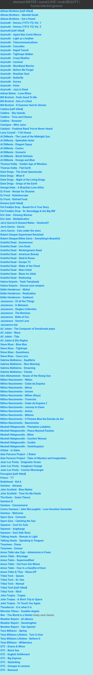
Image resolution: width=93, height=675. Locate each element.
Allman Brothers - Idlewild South (19, 15)
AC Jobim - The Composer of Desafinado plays (27, 328)
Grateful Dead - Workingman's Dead (21, 250)
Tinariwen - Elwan (10, 544)
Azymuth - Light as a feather (17, 38)
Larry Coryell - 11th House (15, 132)
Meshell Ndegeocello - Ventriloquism (22, 446)
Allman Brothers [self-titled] (16, 11)
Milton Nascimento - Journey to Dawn (22, 407)
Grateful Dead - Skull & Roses (17, 258)
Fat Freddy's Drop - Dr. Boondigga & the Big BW (27, 211)
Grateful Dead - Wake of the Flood (20, 266)
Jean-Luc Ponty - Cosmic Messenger (22, 470)
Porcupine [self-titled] (13, 473)
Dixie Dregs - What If (12, 175)
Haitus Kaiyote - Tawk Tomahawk (19, 281)
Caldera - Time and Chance (16, 116)
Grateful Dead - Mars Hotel (16, 269)
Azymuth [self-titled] (12, 30)
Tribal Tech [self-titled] (13, 587)
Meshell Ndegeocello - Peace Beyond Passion (27, 430)
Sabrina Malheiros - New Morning (20, 364)
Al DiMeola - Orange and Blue (17, 160)
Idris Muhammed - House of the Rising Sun (25, 375)
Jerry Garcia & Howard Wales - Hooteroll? (24, 222)
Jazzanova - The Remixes (15, 313)
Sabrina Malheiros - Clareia (16, 371)
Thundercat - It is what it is (16, 607)
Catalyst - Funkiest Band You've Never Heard (26, 128)
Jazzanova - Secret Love (14, 320)
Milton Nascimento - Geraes (16, 391)
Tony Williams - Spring (13, 630)
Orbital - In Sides (10, 450)
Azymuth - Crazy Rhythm (15, 58)
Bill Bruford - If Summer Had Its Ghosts (23, 105)
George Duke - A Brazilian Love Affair (22, 187)
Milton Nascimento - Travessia (18, 399)
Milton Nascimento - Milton (16, 379)
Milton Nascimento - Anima (16, 411)
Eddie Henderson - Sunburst (16, 297)
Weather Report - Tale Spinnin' (18, 626)
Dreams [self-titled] (11, 203)
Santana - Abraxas (11, 485)
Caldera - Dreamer (11, 120)
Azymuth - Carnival (11, 62)
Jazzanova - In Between (14, 305)
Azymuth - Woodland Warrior (17, 66)
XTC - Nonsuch (9, 670)
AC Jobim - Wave (10, 332)
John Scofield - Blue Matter (16, 489)
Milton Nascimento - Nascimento (19, 422)
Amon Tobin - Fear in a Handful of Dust (23, 568)
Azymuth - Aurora (10, 81)
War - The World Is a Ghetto (16, 615)
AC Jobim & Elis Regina (14, 340)
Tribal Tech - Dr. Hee (12, 579)
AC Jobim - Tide (9, 336)
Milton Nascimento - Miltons (17, 415)
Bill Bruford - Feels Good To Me (18, 97)
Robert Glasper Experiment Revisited (21, 234)
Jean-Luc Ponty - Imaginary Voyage (21, 466)
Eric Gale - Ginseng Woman (16, 215)
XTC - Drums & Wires (12, 646)
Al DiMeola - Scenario (13, 152)
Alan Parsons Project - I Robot (18, 454)
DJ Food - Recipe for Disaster (17, 191)
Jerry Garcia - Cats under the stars (20, 230)
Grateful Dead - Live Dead (15, 246)
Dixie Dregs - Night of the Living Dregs (22, 179)
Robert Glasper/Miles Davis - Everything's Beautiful (30, 238)
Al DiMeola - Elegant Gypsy (16, 144)
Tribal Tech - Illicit (11, 591)
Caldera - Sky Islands (12, 113)
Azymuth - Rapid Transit (14, 50)
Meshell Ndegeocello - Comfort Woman (23, 438)
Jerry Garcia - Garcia (12, 226)
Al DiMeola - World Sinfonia (16, 156)
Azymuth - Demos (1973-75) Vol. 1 (20, 22)
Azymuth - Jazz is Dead (14, 89)
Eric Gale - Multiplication (14, 218)
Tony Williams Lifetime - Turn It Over (21, 634)
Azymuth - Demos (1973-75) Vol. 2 (20, 26)
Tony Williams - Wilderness (16, 642)
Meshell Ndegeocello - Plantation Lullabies (25, 426)
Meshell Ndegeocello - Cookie (17, 442)
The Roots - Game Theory (15, 497)
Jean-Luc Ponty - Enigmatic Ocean (20, 462)
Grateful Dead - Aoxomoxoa (16, 242)
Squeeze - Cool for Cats (14, 524)
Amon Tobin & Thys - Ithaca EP (18, 572)
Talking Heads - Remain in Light (19, 536)
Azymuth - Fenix (9, 85)
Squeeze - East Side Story (15, 532)
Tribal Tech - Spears (12, 575)
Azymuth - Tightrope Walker (16, 54)
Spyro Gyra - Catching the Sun (18, 521)
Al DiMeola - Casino (11, 148)
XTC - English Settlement (15, 654)
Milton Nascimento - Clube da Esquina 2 (23, 403)
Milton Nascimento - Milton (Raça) (20, 395)
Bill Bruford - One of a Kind (16, 101)
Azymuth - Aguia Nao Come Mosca (20, 34)
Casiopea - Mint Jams (13, 124)
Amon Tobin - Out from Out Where (20, 564)
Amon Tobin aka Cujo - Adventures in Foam (25, 552)
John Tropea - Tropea (12, 595)
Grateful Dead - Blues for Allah (18, 273)
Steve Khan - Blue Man (13, 344)
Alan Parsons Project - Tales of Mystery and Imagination (33, 458)
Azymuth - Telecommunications (19, 42)
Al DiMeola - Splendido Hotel (17, 140)
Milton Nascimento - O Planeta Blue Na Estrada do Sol (31, 419)
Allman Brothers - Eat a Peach (17, 18)
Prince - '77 (7, 477)
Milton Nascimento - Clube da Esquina (22, 383)
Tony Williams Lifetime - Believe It (20, 638)
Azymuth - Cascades (12, 46)
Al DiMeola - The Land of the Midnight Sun (25, 136)
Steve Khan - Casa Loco (14, 356)
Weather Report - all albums (16, 619)
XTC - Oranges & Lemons (15, 666)
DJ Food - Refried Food (13, 199)
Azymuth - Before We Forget (16, 69)
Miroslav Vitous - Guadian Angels (19, 611)
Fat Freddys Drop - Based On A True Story (24, 207)
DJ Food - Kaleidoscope (14, 195)
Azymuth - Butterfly (11, 77)
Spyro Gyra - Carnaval (13, 517)
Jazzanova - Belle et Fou (14, 317)
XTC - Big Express (10, 658)
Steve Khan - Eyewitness (14, 352)
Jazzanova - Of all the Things (17, 301)
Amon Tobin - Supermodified (17, 560)
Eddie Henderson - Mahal (15, 289)
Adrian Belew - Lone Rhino (15, 93)
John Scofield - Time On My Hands (20, 493)
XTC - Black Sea (9, 650)
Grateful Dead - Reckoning (15, 277)
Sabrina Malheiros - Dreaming (17, 368)
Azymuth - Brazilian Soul (14, 73)
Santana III (6, 501)
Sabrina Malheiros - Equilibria (17, 360)
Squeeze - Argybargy (12, 528)
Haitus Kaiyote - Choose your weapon (22, 285)
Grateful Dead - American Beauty (19, 254)
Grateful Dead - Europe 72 (15, 262)
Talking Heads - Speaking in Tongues (22, 540)
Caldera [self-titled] (11, 109)
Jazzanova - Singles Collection (18, 309)
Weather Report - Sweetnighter (18, 622)
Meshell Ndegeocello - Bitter (17, 434)
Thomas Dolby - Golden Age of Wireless (23, 164)
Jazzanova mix (9, 324)
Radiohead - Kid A (10, 481)
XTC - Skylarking (10, 662)
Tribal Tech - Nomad (12, 583)
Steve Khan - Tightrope (13, 348)
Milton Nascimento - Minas (16, 387)
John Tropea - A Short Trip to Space (21, 599)
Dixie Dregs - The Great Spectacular (21, 171)
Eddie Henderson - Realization (18, 293)
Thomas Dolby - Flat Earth (15, 167)
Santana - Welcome (11, 513)
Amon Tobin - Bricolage (14, 556)
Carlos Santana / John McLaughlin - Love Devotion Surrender (36, 509)
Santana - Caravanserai (14, 505)
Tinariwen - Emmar (11, 548)
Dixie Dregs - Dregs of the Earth (18, 183)
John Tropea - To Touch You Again (20, 603)
